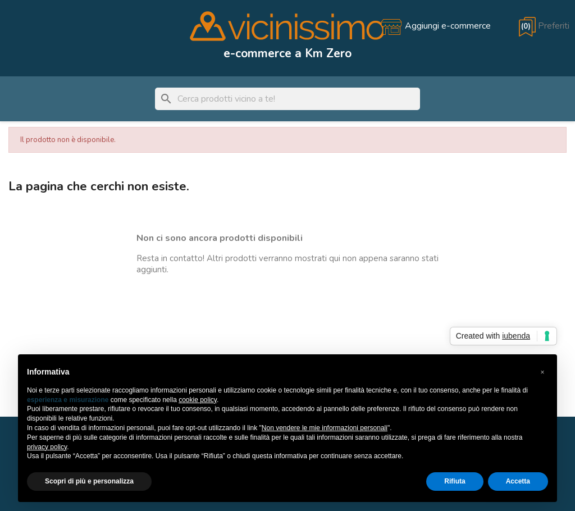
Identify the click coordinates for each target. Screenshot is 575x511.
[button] (542, 372)
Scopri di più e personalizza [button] (89, 481)
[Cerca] (287, 99)
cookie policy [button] (198, 400)
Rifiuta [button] (454, 481)
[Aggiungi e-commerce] (435, 26)
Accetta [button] (518, 481)
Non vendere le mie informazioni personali (324, 428)
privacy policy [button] (47, 447)
